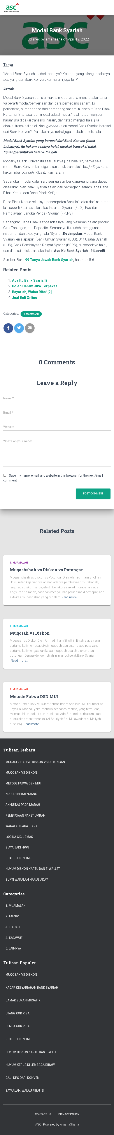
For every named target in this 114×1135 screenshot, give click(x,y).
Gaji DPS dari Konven (22, 1078)
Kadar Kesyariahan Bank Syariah (31, 987)
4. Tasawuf (14, 938)
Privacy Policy (68, 1114)
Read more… (70, 597)
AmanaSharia (69, 1124)
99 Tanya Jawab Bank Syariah (49, 260)
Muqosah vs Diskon (30, 633)
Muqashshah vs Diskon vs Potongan (47, 569)
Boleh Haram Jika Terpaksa (35, 286)
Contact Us (43, 1114)
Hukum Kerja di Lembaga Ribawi (30, 1065)
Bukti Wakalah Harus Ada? (26, 879)
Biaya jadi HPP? (17, 847)
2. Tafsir (12, 916)
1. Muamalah (31, 314)
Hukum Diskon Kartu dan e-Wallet (32, 869)
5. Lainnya (13, 948)
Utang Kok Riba (17, 1013)
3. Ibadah (12, 927)
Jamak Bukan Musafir (22, 1000)
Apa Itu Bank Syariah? (29, 280)
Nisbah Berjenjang (21, 794)
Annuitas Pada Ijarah (22, 804)
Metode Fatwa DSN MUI (34, 696)
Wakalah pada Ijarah (22, 826)
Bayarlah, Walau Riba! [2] (32, 292)
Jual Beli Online (24, 298)
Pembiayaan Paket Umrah (25, 815)
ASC (38, 1124)
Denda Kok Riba (17, 1026)
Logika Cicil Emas (19, 837)
